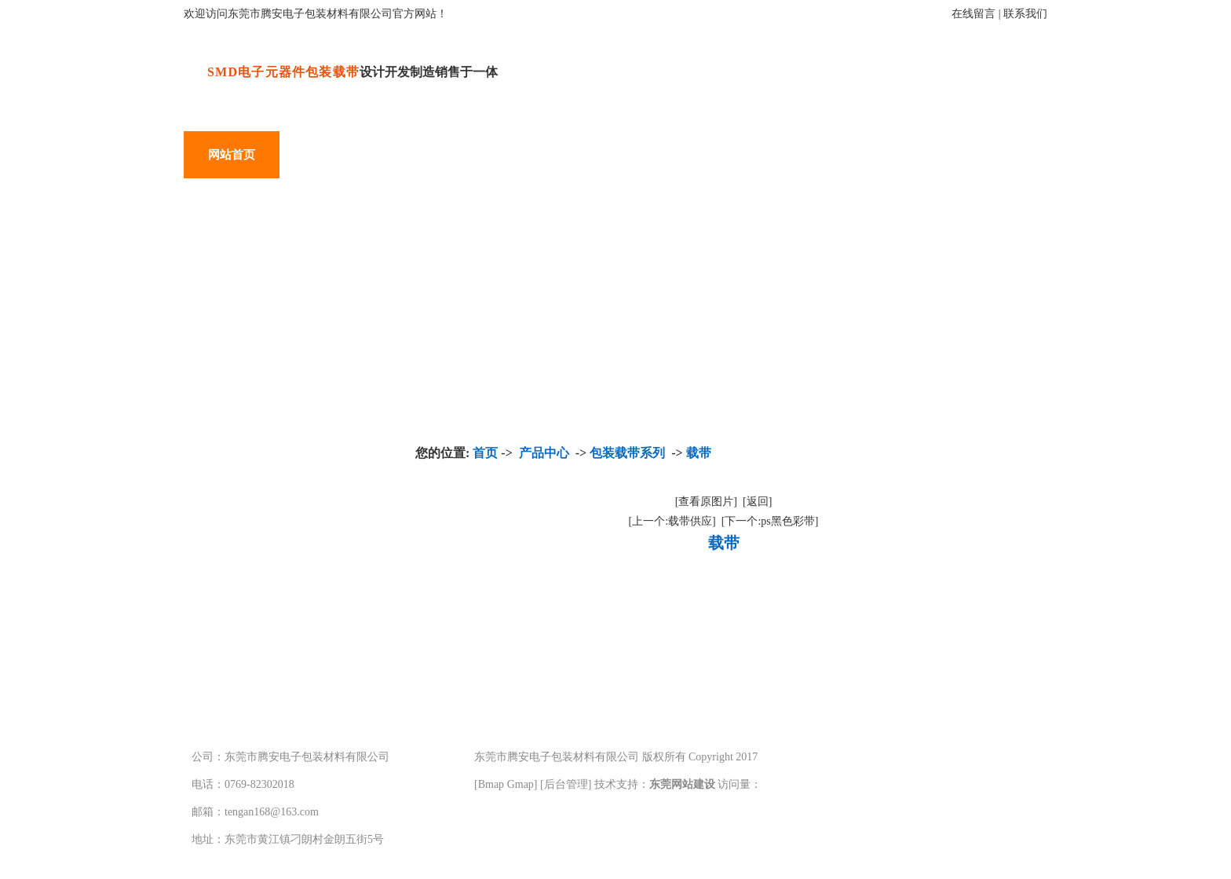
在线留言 (973, 14)
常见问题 (806, 154)
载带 (698, 453)
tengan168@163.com (272, 812)
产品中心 (327, 154)
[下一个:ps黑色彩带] (770, 521)
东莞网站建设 (682, 784)
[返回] (757, 501)
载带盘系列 (266, 655)
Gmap (520, 784)
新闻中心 (710, 154)
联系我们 (1025, 14)
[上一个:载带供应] (672, 521)
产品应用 (423, 154)
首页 (485, 453)
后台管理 (566, 784)
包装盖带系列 (272, 599)
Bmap (491, 784)
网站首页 (231, 154)
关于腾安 (518, 154)
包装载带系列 (272, 544)
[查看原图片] (706, 501)
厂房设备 (614, 154)
